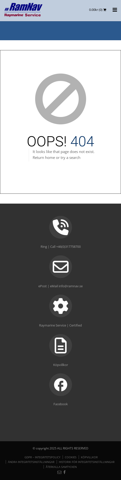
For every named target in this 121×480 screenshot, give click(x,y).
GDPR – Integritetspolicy (42, 457)
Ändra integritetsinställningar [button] (31, 462)
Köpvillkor (89, 457)
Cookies (70, 457)
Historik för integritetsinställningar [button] (87, 462)
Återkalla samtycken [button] (61, 467)
